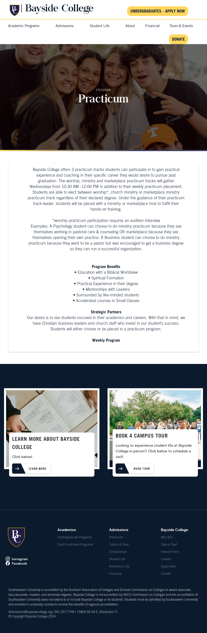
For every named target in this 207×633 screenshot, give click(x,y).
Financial (115, 574)
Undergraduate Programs (74, 537)
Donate (166, 574)
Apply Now (168, 566)
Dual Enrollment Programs (75, 544)
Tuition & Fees (119, 544)
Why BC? (167, 537)
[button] (24, 26)
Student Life (117, 559)
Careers (166, 559)
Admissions (118, 529)
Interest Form (170, 552)
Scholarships (118, 552)
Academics (66, 529)
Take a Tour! (169, 544)
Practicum (116, 537)
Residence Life (119, 566)
